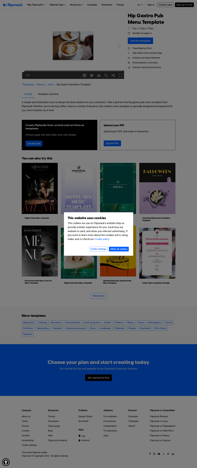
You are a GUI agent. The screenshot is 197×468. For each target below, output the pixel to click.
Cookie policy (101, 239)
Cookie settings (98, 249)
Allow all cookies (118, 249)
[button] (6, 462)
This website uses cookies (87, 218)
